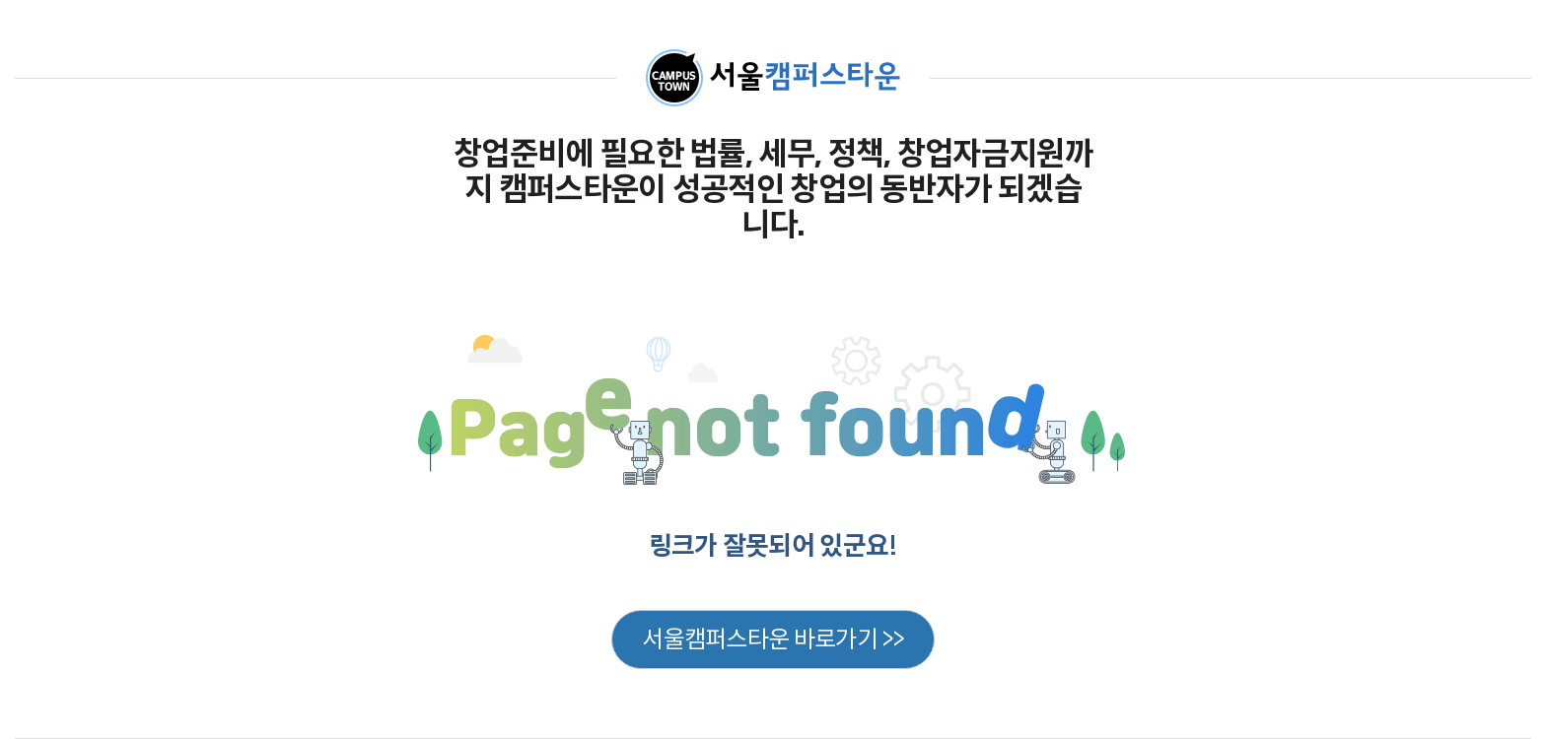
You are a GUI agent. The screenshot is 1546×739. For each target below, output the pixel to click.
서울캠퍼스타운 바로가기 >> (773, 639)
